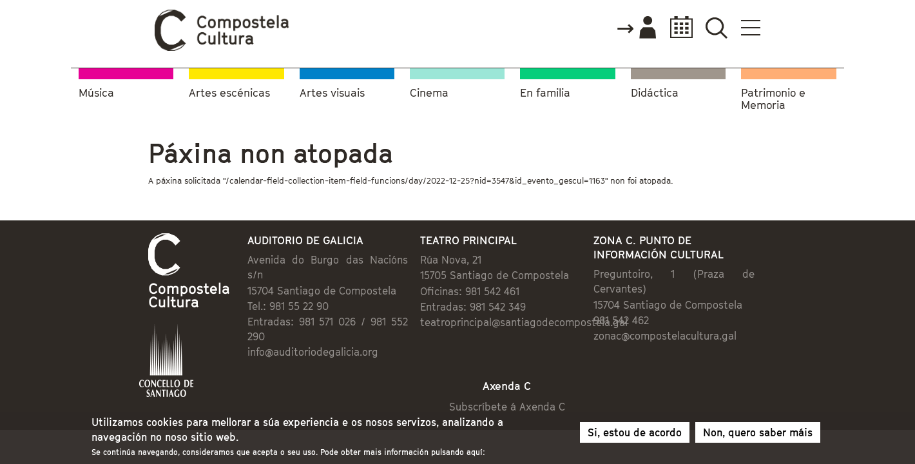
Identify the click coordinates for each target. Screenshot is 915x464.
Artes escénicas (229, 90)
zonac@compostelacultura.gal (699, 322)
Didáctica (655, 90)
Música (96, 90)
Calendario (755, 27)
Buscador (793, 27)
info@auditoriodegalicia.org (260, 323)
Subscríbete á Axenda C (519, 382)
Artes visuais (332, 90)
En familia (545, 90)
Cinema (429, 90)
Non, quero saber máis (758, 435)
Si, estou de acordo (635, 435)
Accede (713, 28)
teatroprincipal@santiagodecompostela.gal (515, 323)
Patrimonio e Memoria (773, 97)
